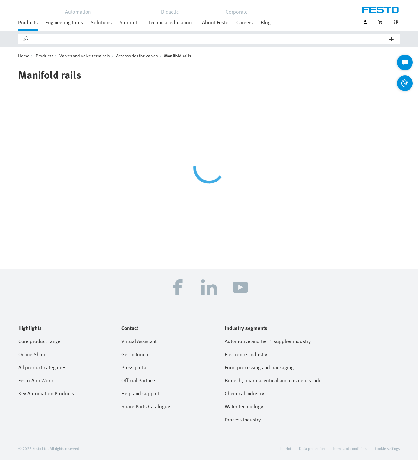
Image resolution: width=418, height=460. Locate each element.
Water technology (244, 406)
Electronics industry (246, 354)
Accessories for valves (137, 55)
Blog (266, 22)
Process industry (243, 419)
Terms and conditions (349, 448)
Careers (244, 22)
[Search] (209, 39)
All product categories (42, 367)
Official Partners (138, 380)
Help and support (140, 393)
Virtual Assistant (139, 341)
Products (28, 22)
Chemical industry (244, 393)
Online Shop (31, 354)
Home (23, 55)
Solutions (101, 22)
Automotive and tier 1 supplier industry (268, 341)
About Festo (215, 22)
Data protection (312, 448)
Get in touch (134, 354)
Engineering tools (64, 22)
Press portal (134, 367)
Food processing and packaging (259, 367)
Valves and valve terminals (84, 55)
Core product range (39, 341)
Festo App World (36, 380)
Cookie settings (387, 448)
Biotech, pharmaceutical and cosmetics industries (272, 380)
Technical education (170, 22)
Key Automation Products (46, 393)
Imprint (285, 448)
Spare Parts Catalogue (145, 406)
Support (128, 22)
